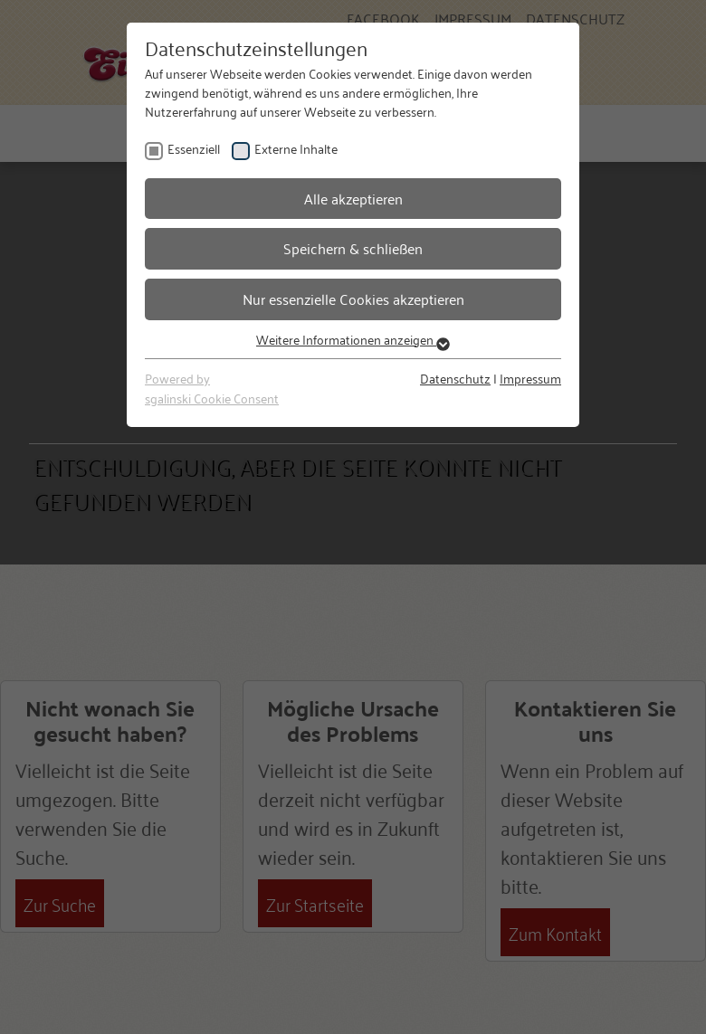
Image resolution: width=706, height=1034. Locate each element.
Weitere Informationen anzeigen (353, 338)
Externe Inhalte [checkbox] (296, 148)
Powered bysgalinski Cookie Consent (212, 387)
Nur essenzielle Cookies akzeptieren (353, 298)
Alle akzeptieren (353, 198)
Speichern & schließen (353, 248)
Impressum (530, 377)
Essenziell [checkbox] (193, 148)
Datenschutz (455, 377)
